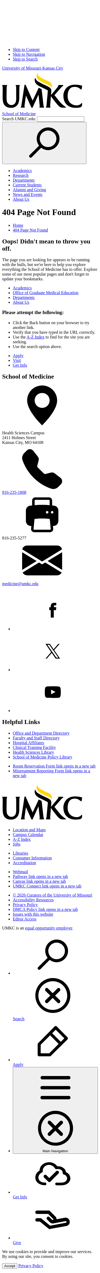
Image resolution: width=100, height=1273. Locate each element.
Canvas (39, 881)
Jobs (16, 844)
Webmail (20, 871)
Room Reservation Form (54, 766)
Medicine (19, 114)
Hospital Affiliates (28, 742)
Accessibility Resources (33, 900)
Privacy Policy (25, 904)
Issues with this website (33, 914)
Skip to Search (25, 59)
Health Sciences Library (33, 752)
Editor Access (24, 919)
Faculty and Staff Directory (36, 738)
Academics (22, 170)
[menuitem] (55, 978)
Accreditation (24, 862)
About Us (21, 199)
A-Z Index (36, 337)
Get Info (20, 365)
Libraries (20, 853)
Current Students (27, 185)
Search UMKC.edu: (19, 119)
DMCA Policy (45, 909)
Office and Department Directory (41, 733)
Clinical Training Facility (34, 747)
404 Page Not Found (30, 230)
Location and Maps (29, 830)
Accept (9, 1266)
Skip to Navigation (29, 54)
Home (18, 225)
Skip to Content (26, 49)
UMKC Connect (47, 886)
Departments (24, 180)
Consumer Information (32, 858)
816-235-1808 (14, 492)
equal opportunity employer (48, 928)
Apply (18, 355)
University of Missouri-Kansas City (32, 68)
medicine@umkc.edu (20, 583)
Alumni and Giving (29, 189)
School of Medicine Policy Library (42, 757)
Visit (17, 360)
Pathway (40, 876)
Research (21, 175)
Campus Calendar (28, 834)
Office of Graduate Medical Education (45, 292)
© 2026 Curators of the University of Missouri (52, 895)
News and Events (27, 194)
